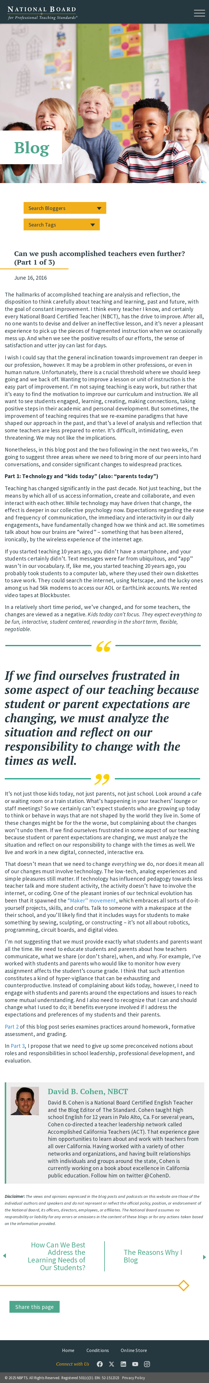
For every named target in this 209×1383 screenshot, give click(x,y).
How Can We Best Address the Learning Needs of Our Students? (56, 1256)
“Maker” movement (92, 900)
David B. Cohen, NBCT (88, 1091)
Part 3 (18, 1045)
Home (68, 1350)
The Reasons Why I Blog (153, 1256)
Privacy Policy (133, 1377)
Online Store (134, 1350)
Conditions (97, 1350)
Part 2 (12, 1026)
